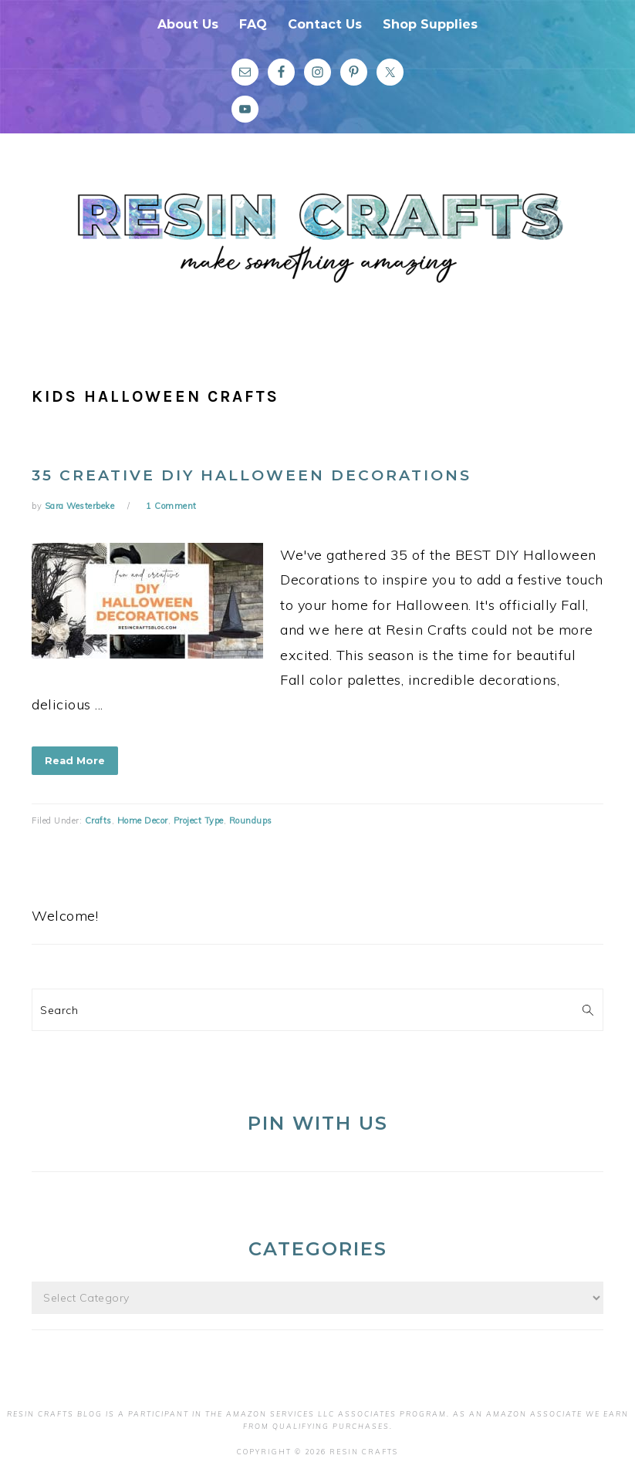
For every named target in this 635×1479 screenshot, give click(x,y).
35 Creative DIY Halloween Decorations (251, 475)
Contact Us (325, 24)
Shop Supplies (430, 24)
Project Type (199, 820)
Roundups (250, 820)
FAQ (253, 24)
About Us (187, 24)
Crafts (98, 820)
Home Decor (142, 820)
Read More (75, 760)
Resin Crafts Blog (318, 249)
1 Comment (171, 505)
